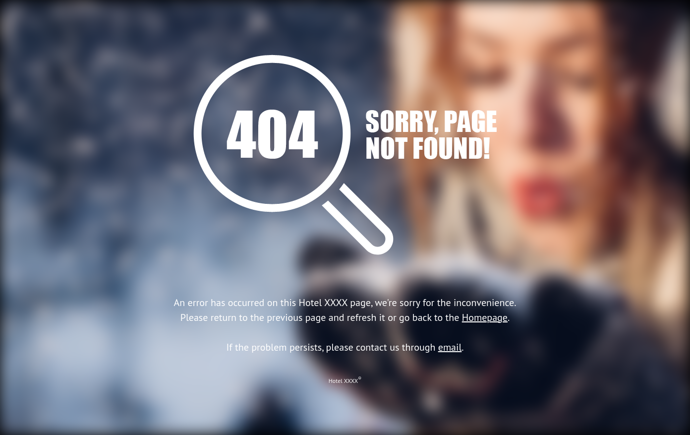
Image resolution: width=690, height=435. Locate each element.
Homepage (485, 317)
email (450, 347)
